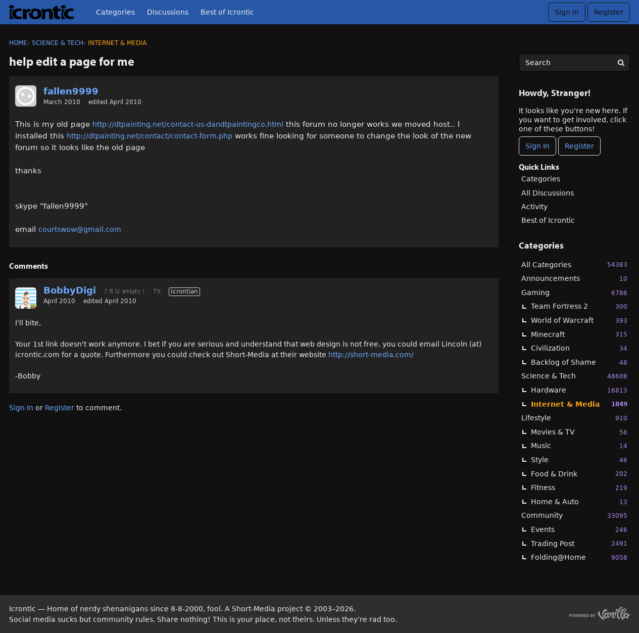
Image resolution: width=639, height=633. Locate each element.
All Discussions (547, 193)
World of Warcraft (579, 320)
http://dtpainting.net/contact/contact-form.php (149, 136)
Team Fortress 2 (579, 306)
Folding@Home (579, 557)
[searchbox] (574, 63)
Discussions (167, 12)
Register (608, 12)
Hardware (579, 390)
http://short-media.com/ (371, 355)
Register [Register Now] (579, 146)
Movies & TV (579, 432)
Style (579, 460)
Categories (115, 12)
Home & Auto (579, 502)
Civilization (579, 348)
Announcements (574, 278)
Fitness (579, 488)
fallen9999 (71, 91)
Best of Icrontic (227, 12)
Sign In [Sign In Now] (537, 146)
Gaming (574, 293)
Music (579, 446)
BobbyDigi (69, 290)
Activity (534, 207)
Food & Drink (579, 473)
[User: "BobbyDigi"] (25, 298)
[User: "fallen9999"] (25, 96)
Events (579, 529)
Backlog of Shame (579, 362)
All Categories (574, 264)
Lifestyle (574, 418)
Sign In (567, 12)
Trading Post (579, 543)
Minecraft (579, 334)
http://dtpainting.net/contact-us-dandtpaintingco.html (187, 124)
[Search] (621, 63)
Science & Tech (574, 376)
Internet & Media (579, 404)
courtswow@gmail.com (79, 229)
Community (574, 515)
